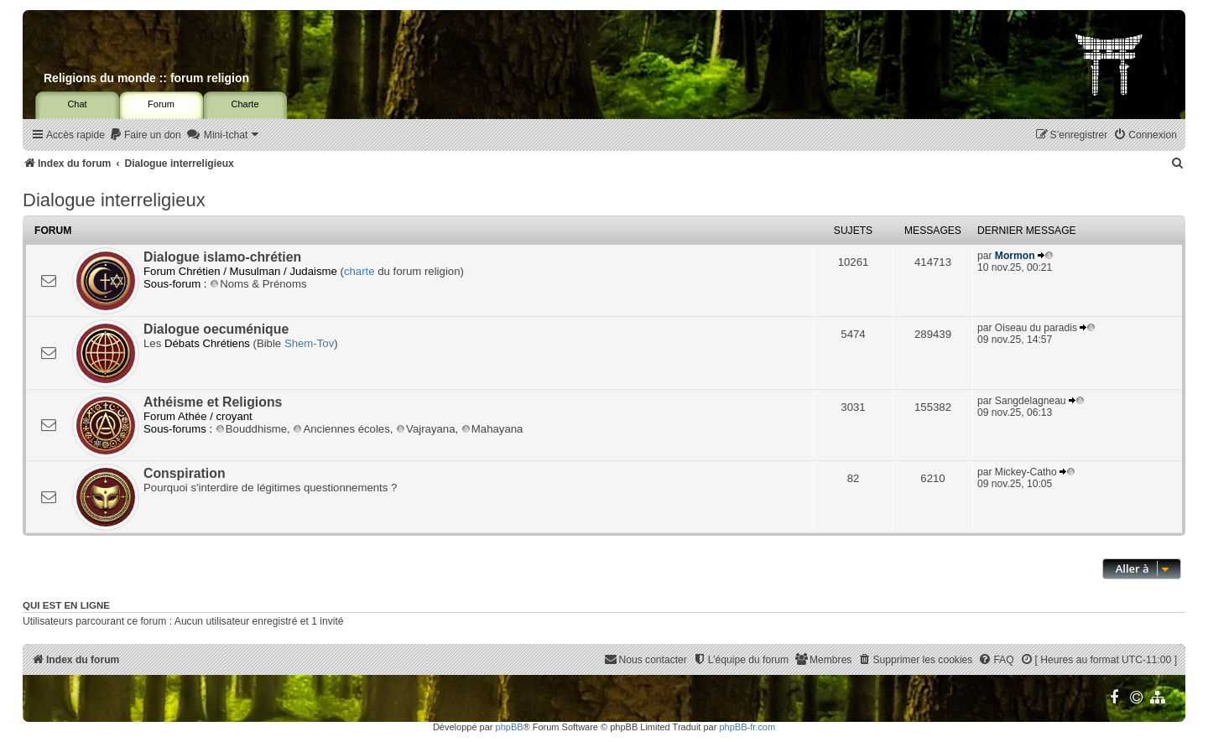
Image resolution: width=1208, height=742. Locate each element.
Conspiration (184, 473)
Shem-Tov (309, 343)
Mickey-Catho (1026, 472)
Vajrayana (425, 429)
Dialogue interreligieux (114, 199)
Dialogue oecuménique (216, 329)
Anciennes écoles (341, 429)
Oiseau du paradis (1036, 328)
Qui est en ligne (66, 605)
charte (359, 271)
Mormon (1015, 256)
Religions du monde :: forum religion (146, 78)
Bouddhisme (251, 429)
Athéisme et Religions (212, 402)
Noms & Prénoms (258, 284)
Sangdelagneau (1030, 401)
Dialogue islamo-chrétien (222, 257)
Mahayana (492, 429)
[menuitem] (145, 135)
